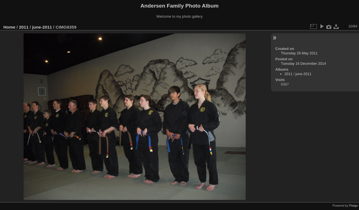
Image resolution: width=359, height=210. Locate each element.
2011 (24, 27)
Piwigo (353, 205)
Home (9, 27)
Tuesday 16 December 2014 (303, 63)
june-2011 (42, 27)
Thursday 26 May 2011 (299, 53)
